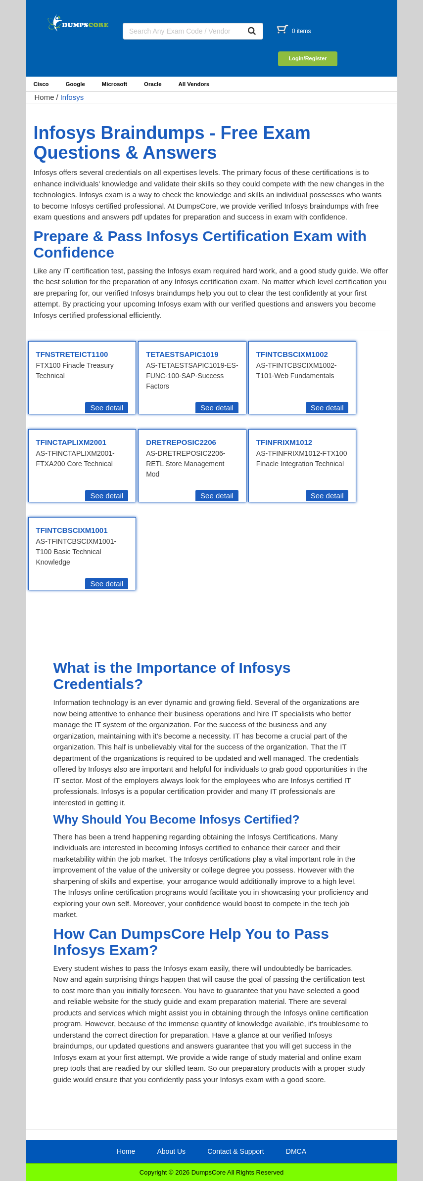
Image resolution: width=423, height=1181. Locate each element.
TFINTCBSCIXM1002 (292, 354)
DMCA (296, 1151)
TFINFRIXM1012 (284, 442)
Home (44, 97)
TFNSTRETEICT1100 (72, 354)
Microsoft (114, 84)
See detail (106, 407)
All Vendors (194, 84)
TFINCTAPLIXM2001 (71, 442)
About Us (171, 1151)
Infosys (72, 97)
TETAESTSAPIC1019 (182, 354)
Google (75, 84)
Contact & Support (235, 1151)
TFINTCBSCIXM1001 (72, 530)
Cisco (41, 84)
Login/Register (308, 58)
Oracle (152, 84)
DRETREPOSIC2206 (181, 442)
